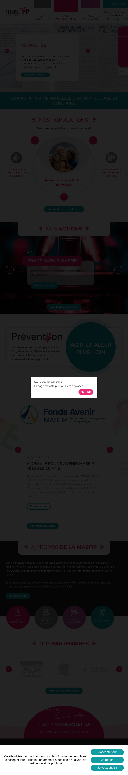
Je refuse (107, 760)
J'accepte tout (107, 752)
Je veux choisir (107, 767)
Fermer (86, 392)
